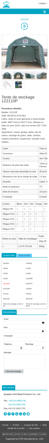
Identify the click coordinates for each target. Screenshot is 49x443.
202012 (28, 294)
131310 (6, 294)
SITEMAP (33, 434)
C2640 (5, 273)
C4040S (29, 263)
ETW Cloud (8, 434)
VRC (17, 434)
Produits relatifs (9, 255)
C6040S (6, 263)
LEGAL (42, 434)
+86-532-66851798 (17, 401)
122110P (24, 19)
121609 (28, 289)
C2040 (28, 273)
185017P (29, 284)
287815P (29, 299)
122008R (29, 278)
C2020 (5, 278)
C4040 (5, 268)
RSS (24, 434)
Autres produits (24, 255)
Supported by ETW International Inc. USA (24, 439)
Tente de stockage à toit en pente (36, 305)
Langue (43, 3)
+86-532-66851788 (16, 404)
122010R (6, 289)
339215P (6, 299)
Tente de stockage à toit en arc (13, 305)
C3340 (28, 268)
